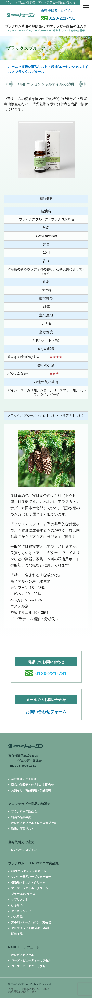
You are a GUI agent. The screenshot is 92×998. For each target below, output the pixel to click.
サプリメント (19, 899)
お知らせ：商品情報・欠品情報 (31, 790)
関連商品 (17, 933)
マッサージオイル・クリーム (29, 888)
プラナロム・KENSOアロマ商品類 (33, 863)
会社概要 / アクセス (23, 779)
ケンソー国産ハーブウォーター (31, 876)
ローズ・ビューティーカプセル (31, 960)
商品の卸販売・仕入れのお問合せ (32, 784)
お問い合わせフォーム (46, 711)
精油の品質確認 (21, 817)
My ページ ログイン (24, 849)
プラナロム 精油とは (24, 811)
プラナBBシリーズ (23, 893)
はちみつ (17, 905)
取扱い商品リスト (35, 67)
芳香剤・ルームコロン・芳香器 (31, 922)
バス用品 (17, 916)
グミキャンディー (22, 911)
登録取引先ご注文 (21, 842)
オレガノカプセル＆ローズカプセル (34, 822)
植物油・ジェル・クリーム (28, 882)
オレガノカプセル (22, 954)
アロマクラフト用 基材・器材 (30, 928)
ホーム (13, 67)
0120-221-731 (58, 18)
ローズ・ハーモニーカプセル (29, 966)
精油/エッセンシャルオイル (28, 871)
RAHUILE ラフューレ (24, 947)
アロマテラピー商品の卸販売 (29, 804)
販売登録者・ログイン (57, 10)
